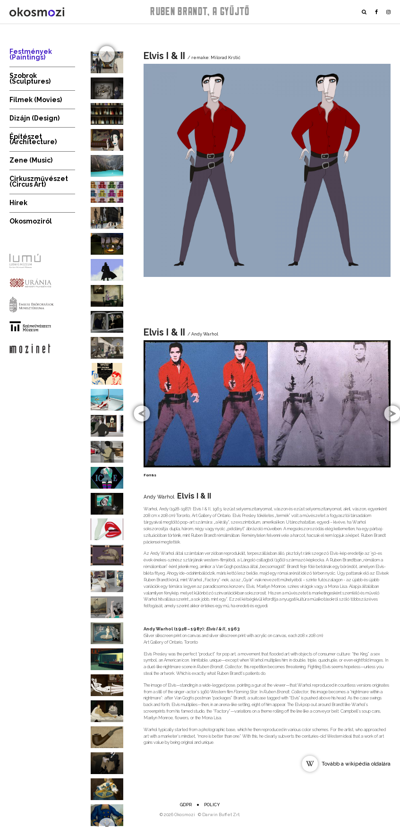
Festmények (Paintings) (30, 54)
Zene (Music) (30, 160)
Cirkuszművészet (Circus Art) (38, 181)
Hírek (18, 203)
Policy (212, 804)
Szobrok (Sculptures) (30, 78)
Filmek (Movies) (35, 99)
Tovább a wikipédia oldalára (356, 764)
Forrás (150, 475)
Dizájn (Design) (34, 118)
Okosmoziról (30, 221)
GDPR (186, 804)
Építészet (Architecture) (33, 139)
